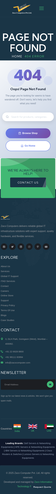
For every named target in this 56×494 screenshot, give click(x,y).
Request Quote (42, 487)
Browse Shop (27, 133)
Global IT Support (10, 276)
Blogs (3, 315)
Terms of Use (8, 310)
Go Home (28, 145)
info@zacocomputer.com (17, 362)
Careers (5, 291)
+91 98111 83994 (14, 357)
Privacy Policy (8, 305)
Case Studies (7, 320)
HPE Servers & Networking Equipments (35, 447)
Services (5, 271)
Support (5, 300)
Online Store (7, 295)
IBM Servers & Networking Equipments (25, 450)
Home (17, 56)
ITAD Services (8, 281)
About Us (5, 266)
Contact (5, 286)
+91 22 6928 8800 (14, 351)
